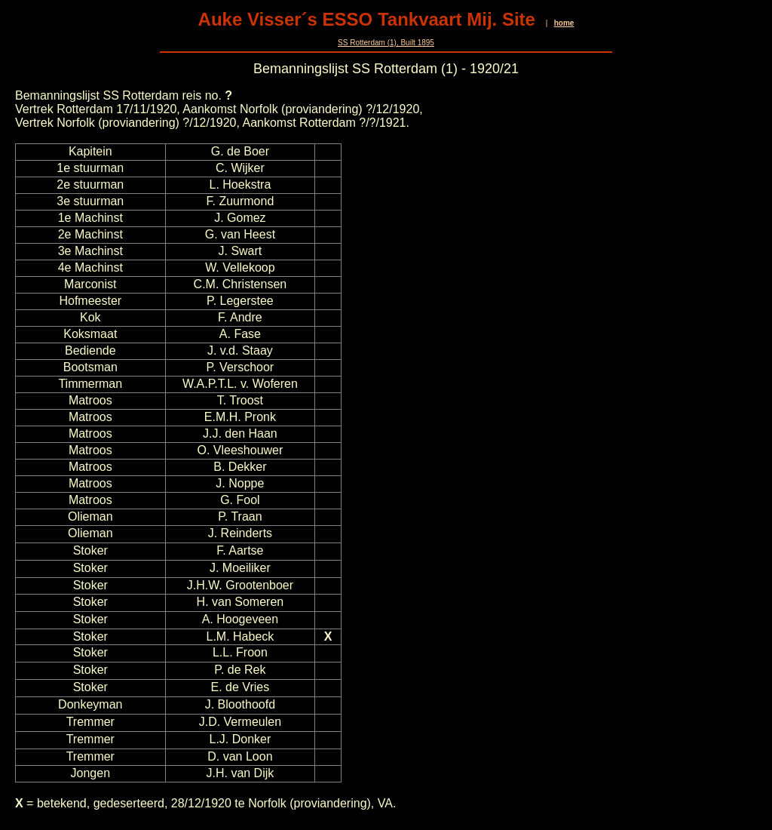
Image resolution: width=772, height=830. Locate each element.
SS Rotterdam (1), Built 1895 (386, 42)
